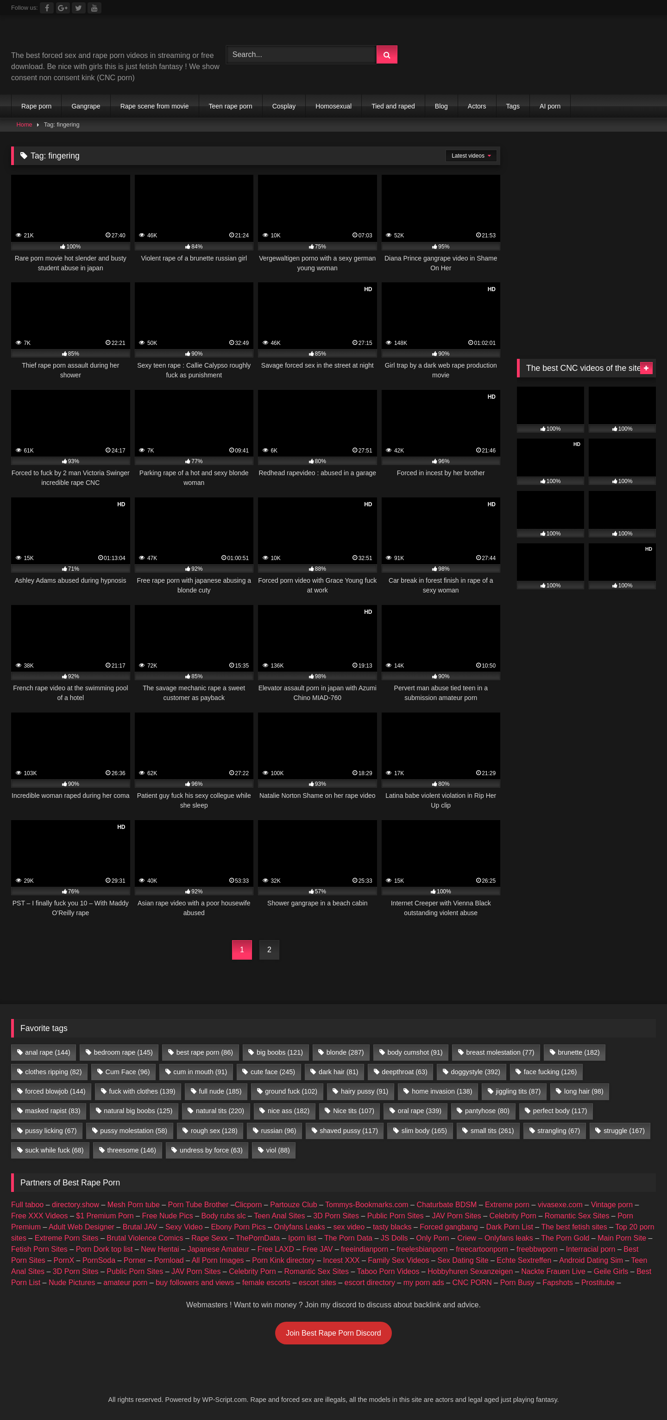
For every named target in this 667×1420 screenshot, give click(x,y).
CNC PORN (472, 1282)
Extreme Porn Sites (67, 1238)
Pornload (169, 1260)
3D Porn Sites (336, 1216)
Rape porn (36, 106)
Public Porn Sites (395, 1216)
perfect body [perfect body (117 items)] (560, 1110)
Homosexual (333, 106)
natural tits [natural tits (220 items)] (220, 1110)
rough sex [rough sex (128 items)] (214, 1130)
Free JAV (317, 1249)
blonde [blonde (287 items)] (345, 1052)
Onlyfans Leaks (299, 1227)
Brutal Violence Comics (145, 1238)
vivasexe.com (560, 1205)
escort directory (370, 1282)
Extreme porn (507, 1205)
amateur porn (125, 1282)
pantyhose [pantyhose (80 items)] (487, 1110)
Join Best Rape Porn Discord (333, 1333)
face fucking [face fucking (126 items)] (550, 1072)
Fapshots (557, 1282)
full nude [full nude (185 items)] (220, 1091)
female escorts (266, 1282)
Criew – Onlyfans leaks (495, 1238)
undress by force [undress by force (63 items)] (211, 1150)
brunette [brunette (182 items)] (578, 1052)
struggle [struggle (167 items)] (624, 1130)
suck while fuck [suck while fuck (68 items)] (54, 1150)
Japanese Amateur (218, 1249)
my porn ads (423, 1282)
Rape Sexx (209, 1238)
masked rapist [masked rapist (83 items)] (52, 1110)
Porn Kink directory (283, 1260)
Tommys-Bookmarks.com (367, 1205)
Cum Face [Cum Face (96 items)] (127, 1072)
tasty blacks (392, 1227)
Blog (441, 106)
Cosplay (284, 106)
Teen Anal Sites (279, 1216)
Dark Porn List (509, 1227)
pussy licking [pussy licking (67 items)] (50, 1130)
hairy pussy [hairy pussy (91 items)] (364, 1091)
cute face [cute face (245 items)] (273, 1072)
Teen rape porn (230, 106)
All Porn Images (218, 1260)
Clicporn (248, 1205)
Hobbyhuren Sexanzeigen (470, 1271)
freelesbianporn (421, 1249)
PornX (64, 1260)
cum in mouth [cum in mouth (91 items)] (200, 1072)
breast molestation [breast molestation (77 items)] (500, 1052)
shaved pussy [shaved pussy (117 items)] (349, 1130)
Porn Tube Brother (198, 1205)
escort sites (317, 1282)
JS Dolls (394, 1238)
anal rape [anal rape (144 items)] (47, 1052)
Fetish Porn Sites (39, 1249)
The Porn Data (348, 1238)
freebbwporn (537, 1249)
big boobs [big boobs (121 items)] (280, 1052)
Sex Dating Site (462, 1260)
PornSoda (98, 1260)
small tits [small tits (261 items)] (492, 1130)
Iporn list (302, 1238)
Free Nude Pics (167, 1216)
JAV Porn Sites (456, 1216)
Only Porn (432, 1238)
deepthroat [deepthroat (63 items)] (404, 1072)
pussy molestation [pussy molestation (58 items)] (133, 1130)
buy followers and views (195, 1282)
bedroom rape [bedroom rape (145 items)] (123, 1052)
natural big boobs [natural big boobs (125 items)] (138, 1110)
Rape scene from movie (154, 106)
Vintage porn (612, 1205)
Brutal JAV (140, 1227)
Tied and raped (393, 106)
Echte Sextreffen (524, 1260)
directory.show (75, 1205)
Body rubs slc (223, 1216)
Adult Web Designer (81, 1227)
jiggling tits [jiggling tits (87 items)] (518, 1091)
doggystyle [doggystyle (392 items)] (475, 1072)
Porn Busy (517, 1282)
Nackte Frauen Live (553, 1271)
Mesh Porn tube (133, 1205)
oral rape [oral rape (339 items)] (419, 1110)
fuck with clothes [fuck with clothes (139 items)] (142, 1091)
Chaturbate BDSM (446, 1205)
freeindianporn (364, 1249)
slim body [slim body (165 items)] (424, 1130)
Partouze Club (293, 1205)
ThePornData (258, 1238)
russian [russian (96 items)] (278, 1130)
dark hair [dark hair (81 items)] (339, 1072)
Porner (135, 1260)
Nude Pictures (72, 1282)
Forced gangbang (449, 1227)
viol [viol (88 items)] (278, 1150)
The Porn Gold (565, 1238)
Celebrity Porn (513, 1216)
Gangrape (85, 106)
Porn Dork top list (104, 1249)
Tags (513, 106)
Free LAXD (276, 1249)
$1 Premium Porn (105, 1216)
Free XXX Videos (39, 1216)
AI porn (550, 106)
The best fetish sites (574, 1227)
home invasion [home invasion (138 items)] (442, 1091)
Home (24, 124)
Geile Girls (611, 1271)
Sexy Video (184, 1227)
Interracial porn (591, 1249)
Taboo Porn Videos (388, 1271)
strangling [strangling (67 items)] (558, 1130)
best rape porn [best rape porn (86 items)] (204, 1052)
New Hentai (160, 1249)
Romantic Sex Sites (577, 1216)
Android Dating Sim (591, 1260)
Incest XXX (341, 1260)
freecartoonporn (482, 1249)
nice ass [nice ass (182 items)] (288, 1110)
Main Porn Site (622, 1238)
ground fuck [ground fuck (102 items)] (291, 1091)
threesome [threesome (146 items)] (131, 1150)
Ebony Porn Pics (238, 1227)
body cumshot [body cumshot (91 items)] (414, 1052)
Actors (477, 106)
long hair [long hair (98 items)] (584, 1091)
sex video (349, 1227)
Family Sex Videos (398, 1260)
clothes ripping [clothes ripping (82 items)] (53, 1072)
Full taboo (27, 1205)
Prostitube (598, 1282)
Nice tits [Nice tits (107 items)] (353, 1110)
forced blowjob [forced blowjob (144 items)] (55, 1091)
